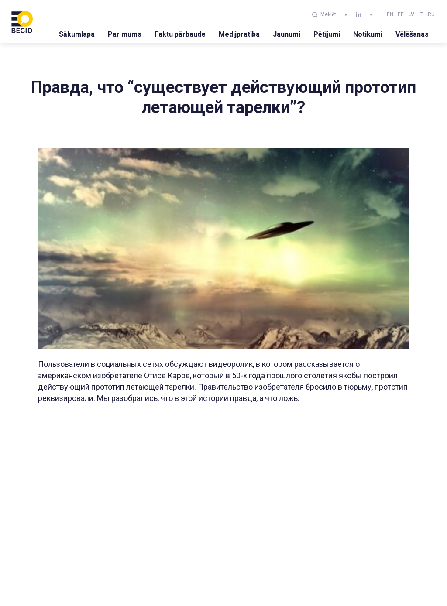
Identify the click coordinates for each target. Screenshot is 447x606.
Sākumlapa (77, 34)
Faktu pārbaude (180, 34)
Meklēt (324, 14)
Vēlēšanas (412, 34)
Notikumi (367, 34)
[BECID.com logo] (22, 21)
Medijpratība (239, 34)
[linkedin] (358, 14)
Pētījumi (326, 34)
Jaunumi (286, 34)
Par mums (124, 34)
